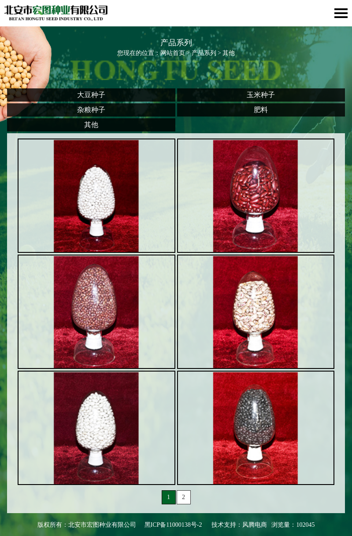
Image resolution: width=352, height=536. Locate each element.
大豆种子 (91, 94)
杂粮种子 (91, 109)
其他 (91, 124)
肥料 (261, 109)
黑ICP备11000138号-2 (173, 524)
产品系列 (204, 53)
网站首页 (172, 53)
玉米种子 (261, 94)
